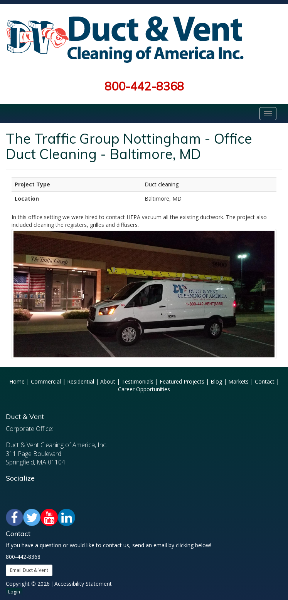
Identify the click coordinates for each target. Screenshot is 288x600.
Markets (238, 381)
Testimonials (137, 381)
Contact (265, 381)
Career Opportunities (144, 389)
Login (14, 591)
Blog (216, 381)
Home (17, 381)
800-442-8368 (144, 86)
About (107, 381)
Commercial (46, 381)
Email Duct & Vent (29, 570)
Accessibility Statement (83, 583)
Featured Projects (182, 381)
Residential (80, 381)
